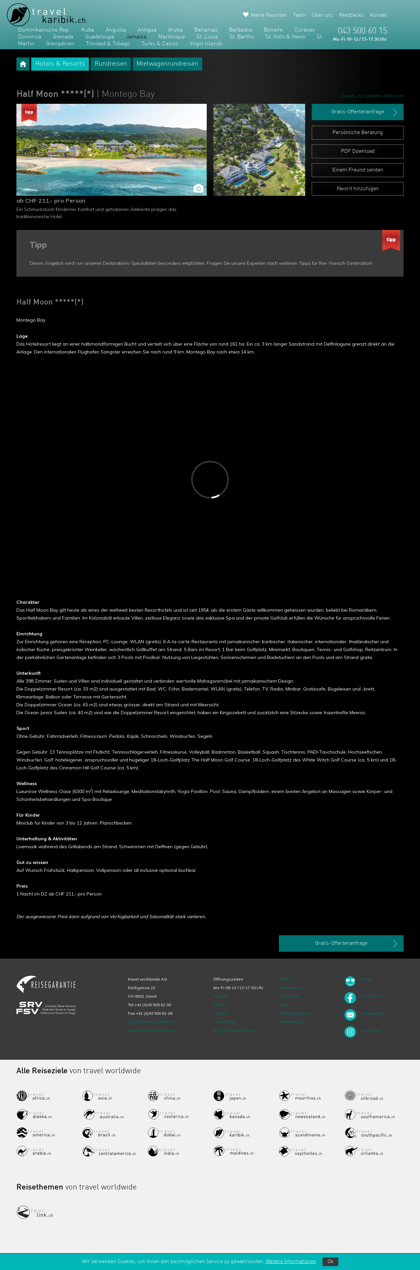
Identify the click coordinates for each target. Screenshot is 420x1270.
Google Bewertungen (234, 1030)
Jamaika (136, 37)
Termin (219, 1004)
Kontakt (378, 15)
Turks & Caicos (159, 44)
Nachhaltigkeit (292, 1021)
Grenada (63, 37)
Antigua (147, 30)
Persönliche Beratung (357, 132)
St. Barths (241, 37)
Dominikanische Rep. (44, 30)
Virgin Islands (206, 44)
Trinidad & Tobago (108, 44)
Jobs (283, 1004)
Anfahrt (220, 1013)
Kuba (87, 30)
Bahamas (206, 30)
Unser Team (225, 1021)
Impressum (290, 996)
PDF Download (358, 151)
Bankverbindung (294, 1013)
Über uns (322, 15)
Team (299, 15)
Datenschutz (291, 987)
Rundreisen (110, 64)
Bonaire (273, 30)
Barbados (240, 30)
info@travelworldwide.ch (152, 1021)
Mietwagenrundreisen (167, 64)
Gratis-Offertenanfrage (365, 112)
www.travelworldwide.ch (151, 1030)
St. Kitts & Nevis (285, 37)
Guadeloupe (100, 37)
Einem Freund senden (357, 170)
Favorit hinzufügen (358, 189)
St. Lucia (207, 37)
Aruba (175, 30)
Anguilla (116, 30)
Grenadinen (60, 44)
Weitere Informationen (291, 1261)
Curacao (304, 30)
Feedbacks (351, 15)
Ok (330, 1261)
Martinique (171, 37)
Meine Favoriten (269, 15)
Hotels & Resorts (60, 64)
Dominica (29, 37)
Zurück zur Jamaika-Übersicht (372, 96)
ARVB (284, 979)
